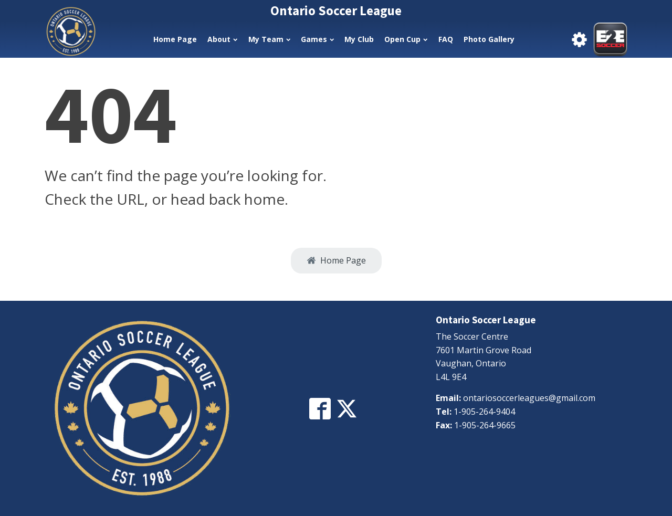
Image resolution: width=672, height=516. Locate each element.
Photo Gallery (489, 39)
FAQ (445, 39)
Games (317, 39)
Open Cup (405, 39)
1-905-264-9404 (484, 411)
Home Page (175, 39)
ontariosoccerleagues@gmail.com (529, 398)
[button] (336, 261)
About (222, 39)
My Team (269, 39)
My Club (359, 39)
